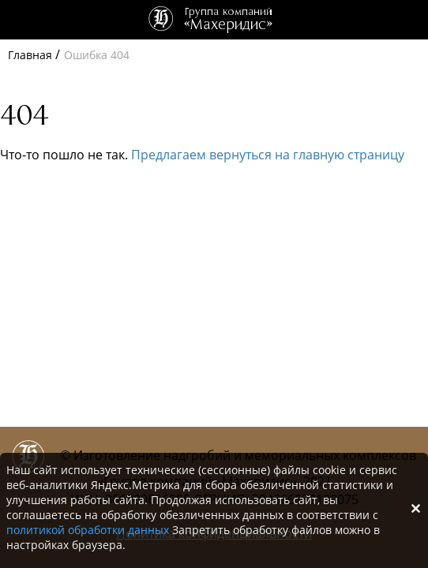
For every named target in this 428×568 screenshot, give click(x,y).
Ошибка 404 (97, 54)
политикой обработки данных (87, 529)
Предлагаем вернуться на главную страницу (267, 154)
